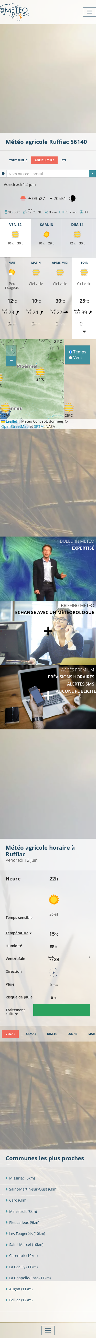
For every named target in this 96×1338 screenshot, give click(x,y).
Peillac (19, 1299)
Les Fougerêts (25, 1233)
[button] (40, 374)
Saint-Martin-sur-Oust (31, 1189)
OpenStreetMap (15, 426)
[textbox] (51, 173)
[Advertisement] (48, 78)
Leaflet (9, 421)
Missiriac (20, 1178)
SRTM (39, 426)
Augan (19, 1288)
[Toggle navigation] (89, 12)
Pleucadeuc (22, 1222)
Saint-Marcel (24, 1244)
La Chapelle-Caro (28, 1277)
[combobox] (51, 173)
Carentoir (22, 1255)
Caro (16, 1200)
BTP (64, 160)
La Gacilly (22, 1266)
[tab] (10, 1034)
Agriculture (44, 160)
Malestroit (21, 1211)
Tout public (18, 160)
